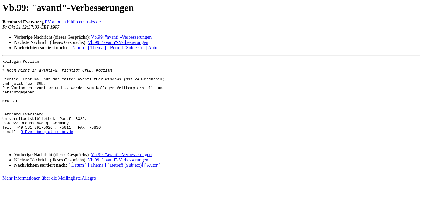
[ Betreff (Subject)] (125, 181)
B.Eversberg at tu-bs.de (47, 146)
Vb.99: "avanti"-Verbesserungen (121, 37)
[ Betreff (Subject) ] (125, 47)
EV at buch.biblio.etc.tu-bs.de (73, 21)
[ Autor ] (154, 47)
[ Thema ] (97, 47)
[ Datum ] (77, 47)
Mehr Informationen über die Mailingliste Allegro (49, 194)
